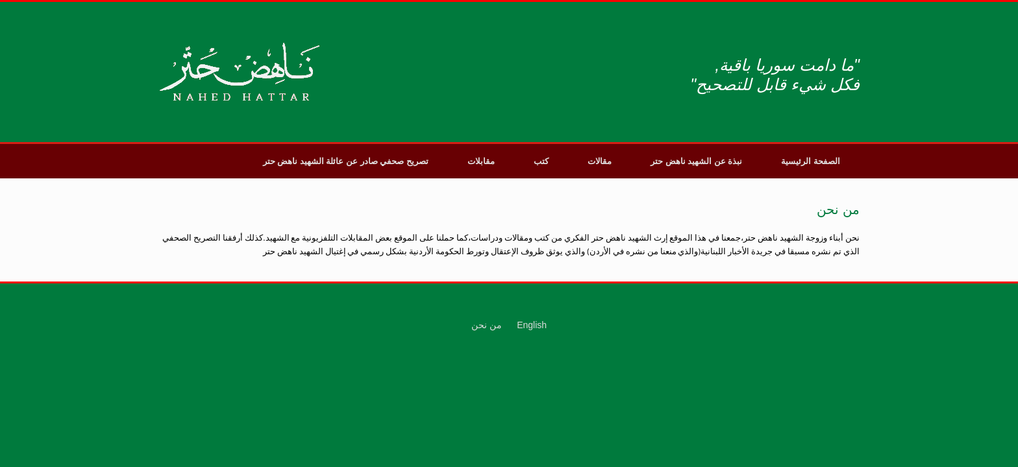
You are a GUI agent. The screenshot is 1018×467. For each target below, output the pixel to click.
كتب (541, 161)
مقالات (600, 161)
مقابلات (481, 161)
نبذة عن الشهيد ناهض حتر (696, 161)
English (532, 325)
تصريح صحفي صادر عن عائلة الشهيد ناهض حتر (345, 161)
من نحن (486, 325)
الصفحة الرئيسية (810, 161)
